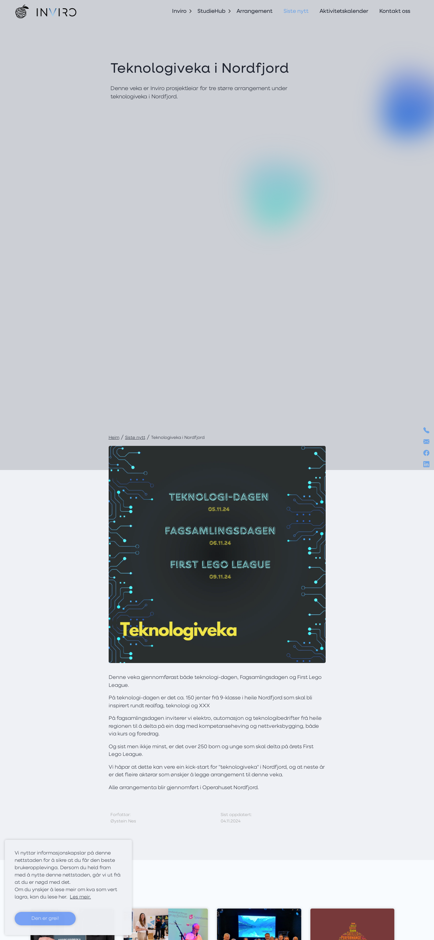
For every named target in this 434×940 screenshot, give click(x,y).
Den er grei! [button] (45, 918)
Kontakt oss (394, 11)
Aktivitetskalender (344, 11)
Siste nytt (296, 11)
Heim (114, 437)
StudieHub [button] (211, 11)
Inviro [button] (179, 11)
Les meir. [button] (80, 897)
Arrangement (255, 11)
